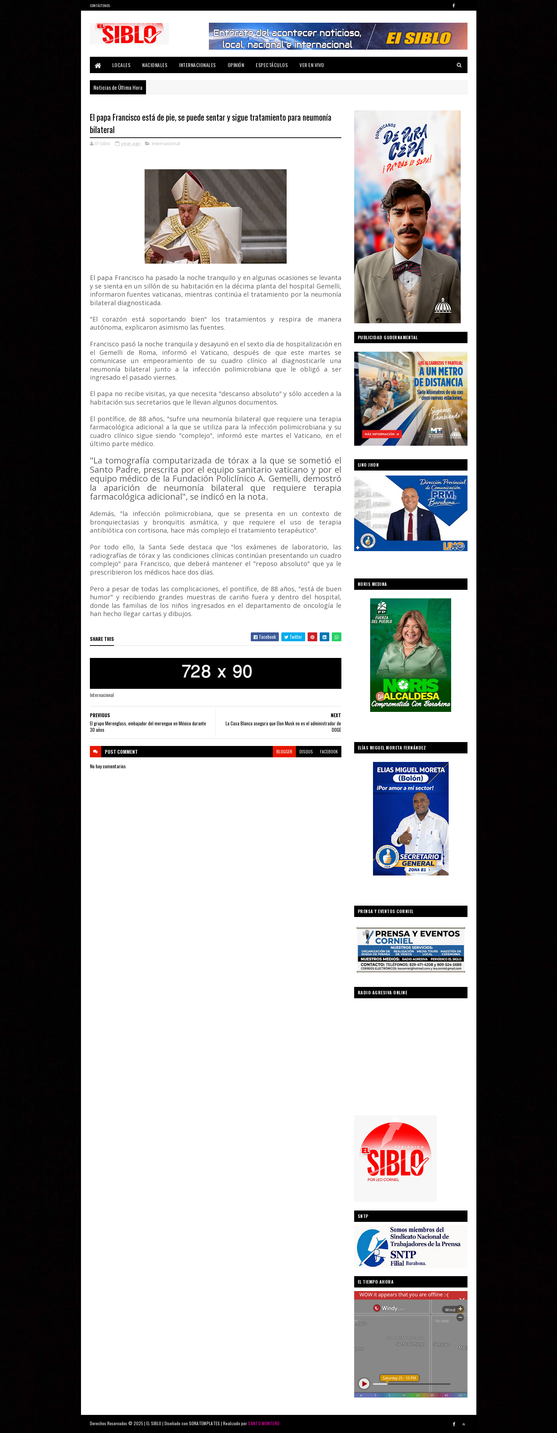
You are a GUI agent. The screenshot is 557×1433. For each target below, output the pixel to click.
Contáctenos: (100, 5)
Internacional (166, 143)
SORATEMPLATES (204, 1423)
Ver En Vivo (311, 64)
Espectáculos (272, 64)
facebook (329, 751)
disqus (306, 751)
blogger (284, 751)
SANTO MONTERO (264, 1423)
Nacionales (154, 64)
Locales (121, 64)
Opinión (236, 64)
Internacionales (197, 64)
